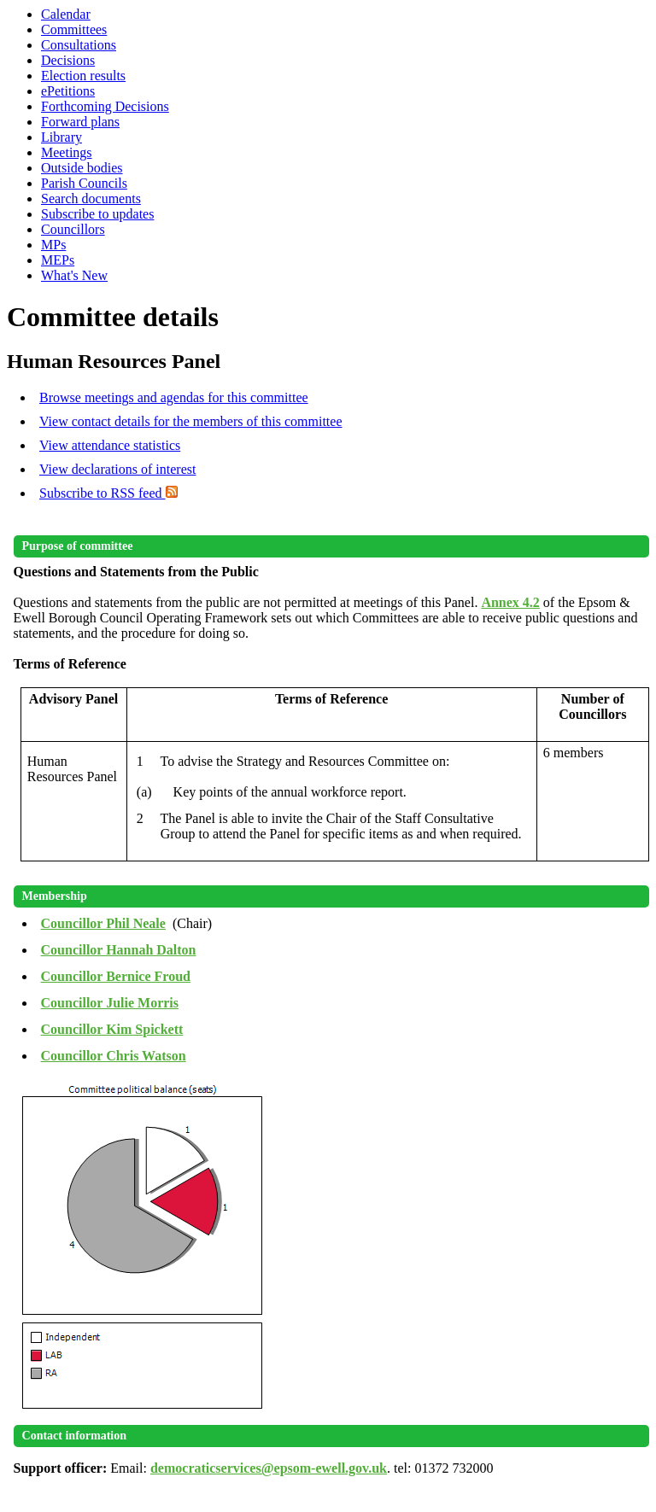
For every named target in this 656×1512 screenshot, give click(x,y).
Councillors (73, 229)
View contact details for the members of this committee (190, 421)
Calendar (66, 14)
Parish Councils (84, 183)
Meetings (66, 152)
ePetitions (68, 91)
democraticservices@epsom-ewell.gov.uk (268, 1468)
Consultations (78, 45)
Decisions (68, 60)
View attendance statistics (109, 445)
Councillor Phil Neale (103, 923)
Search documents (91, 198)
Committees (74, 29)
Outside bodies (82, 168)
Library (61, 137)
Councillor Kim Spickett (112, 1029)
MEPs (57, 260)
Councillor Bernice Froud (115, 976)
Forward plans (80, 121)
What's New (74, 275)
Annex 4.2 (510, 602)
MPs (53, 244)
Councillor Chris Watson (113, 1055)
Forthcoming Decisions (105, 106)
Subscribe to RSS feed (108, 493)
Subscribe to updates (97, 214)
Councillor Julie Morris (110, 1002)
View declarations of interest (117, 469)
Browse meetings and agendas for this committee (173, 397)
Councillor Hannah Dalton (118, 950)
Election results (83, 75)
